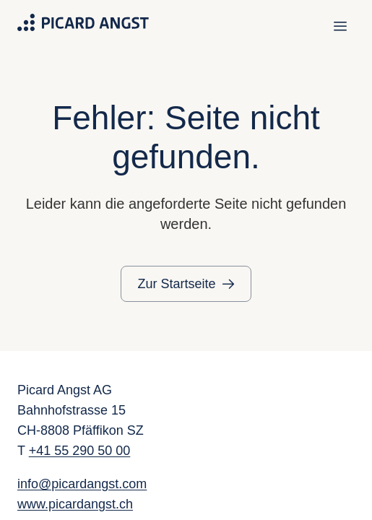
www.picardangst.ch (75, 504)
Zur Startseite (176, 284)
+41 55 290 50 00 (80, 450)
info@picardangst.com (82, 484)
